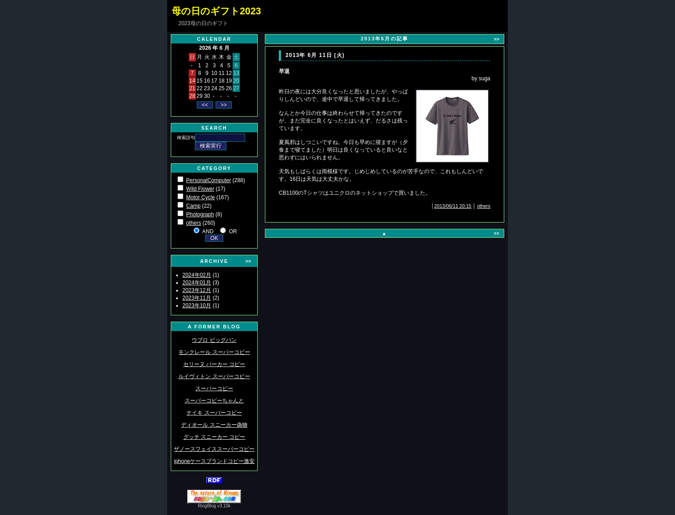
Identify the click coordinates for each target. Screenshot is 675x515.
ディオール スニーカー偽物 (214, 425)
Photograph (200, 214)
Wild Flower (200, 189)
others (193, 223)
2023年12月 (196, 290)
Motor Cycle (200, 197)
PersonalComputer (208, 180)
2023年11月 (196, 298)
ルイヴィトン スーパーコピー (214, 376)
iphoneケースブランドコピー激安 (214, 461)
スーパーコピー (214, 388)
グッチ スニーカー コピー (214, 437)
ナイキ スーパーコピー (214, 413)
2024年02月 (196, 275)
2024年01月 (196, 282)
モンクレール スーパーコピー (214, 352)
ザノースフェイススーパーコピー (214, 449)
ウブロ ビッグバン (214, 340)
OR (233, 231)
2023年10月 (196, 305)
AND (207, 231)
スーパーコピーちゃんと (214, 400)
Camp (193, 206)
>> (248, 261)
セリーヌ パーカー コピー (214, 364)
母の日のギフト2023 (216, 11)
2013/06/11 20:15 (453, 206)
